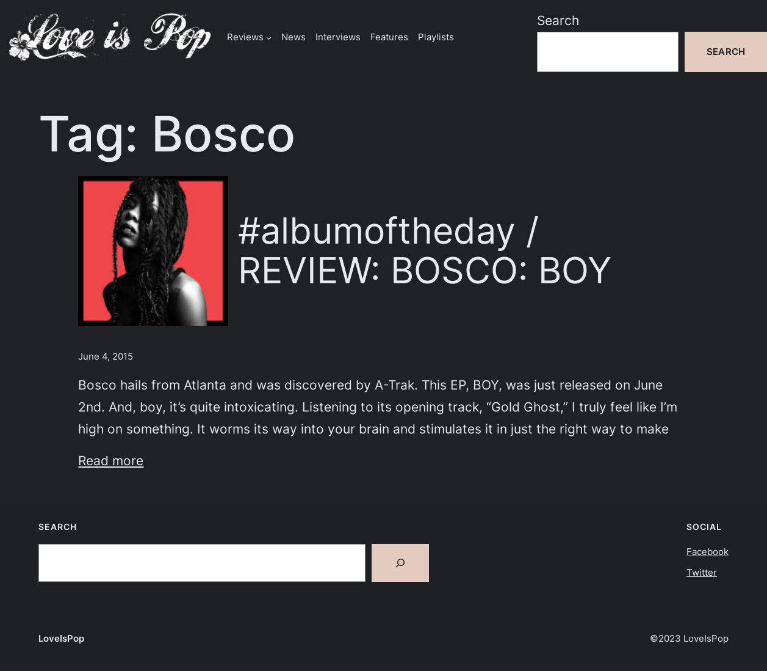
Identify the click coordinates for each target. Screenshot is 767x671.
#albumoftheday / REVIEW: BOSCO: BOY (424, 251)
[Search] (400, 563)
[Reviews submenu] (269, 37)
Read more (110, 460)
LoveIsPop (61, 638)
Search (558, 20)
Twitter (701, 572)
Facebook (707, 551)
